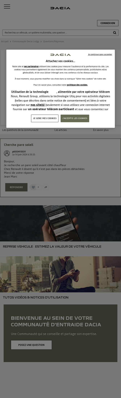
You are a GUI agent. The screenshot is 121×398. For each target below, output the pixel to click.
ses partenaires (31, 66)
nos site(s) (38, 105)
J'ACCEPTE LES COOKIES (75, 118)
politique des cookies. (77, 84)
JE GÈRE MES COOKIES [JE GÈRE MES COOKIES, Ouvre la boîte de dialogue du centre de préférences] (44, 118)
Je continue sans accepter (100, 54)
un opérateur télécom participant (51, 109)
